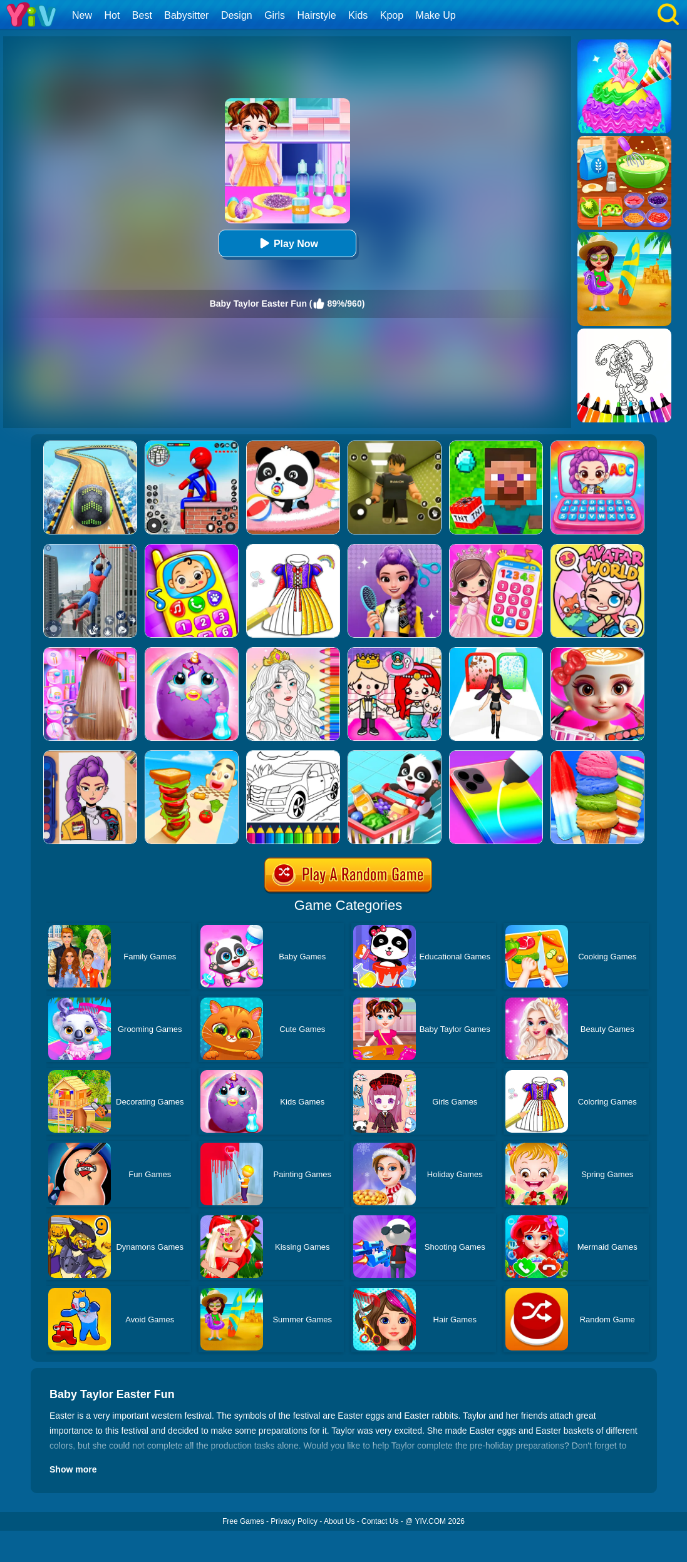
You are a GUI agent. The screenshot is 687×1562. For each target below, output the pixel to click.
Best (142, 15)
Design (236, 15)
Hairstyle (316, 15)
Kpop (391, 15)
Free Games (243, 1521)
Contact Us (379, 1521)
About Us (339, 1521)
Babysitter (186, 15)
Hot (112, 15)
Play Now (287, 243)
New (82, 15)
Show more (72, 1469)
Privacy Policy (294, 1521)
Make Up (436, 15)
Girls (274, 15)
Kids (358, 15)
